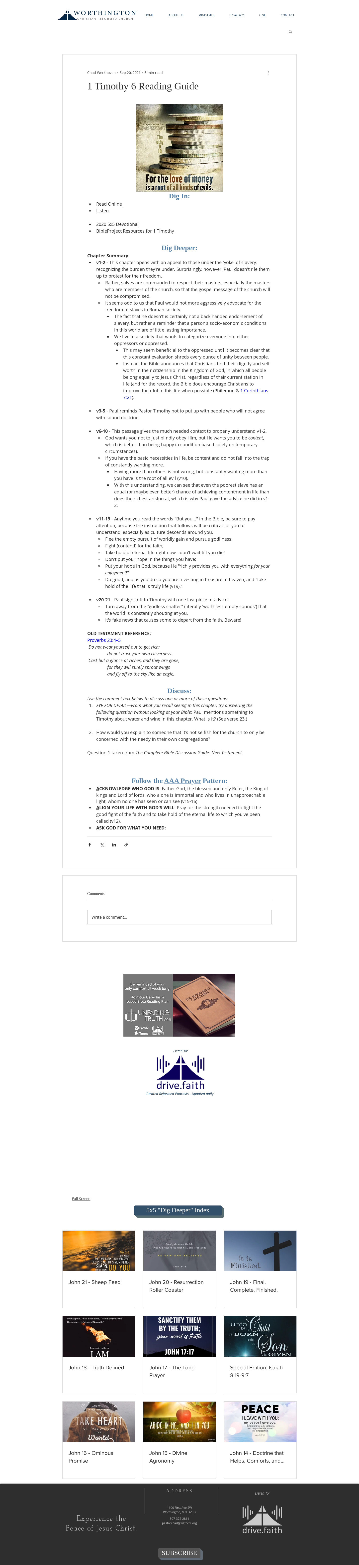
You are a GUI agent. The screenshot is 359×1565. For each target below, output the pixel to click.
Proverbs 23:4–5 (104, 640)
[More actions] (269, 72)
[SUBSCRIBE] (179, 1553)
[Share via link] (126, 844)
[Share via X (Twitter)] (101, 844)
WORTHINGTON (105, 13)
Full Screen (81, 1198)
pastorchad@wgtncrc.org (179, 1523)
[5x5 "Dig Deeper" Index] (178, 1210)
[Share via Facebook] (89, 844)
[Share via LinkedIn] (114, 844)
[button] (176, 15)
